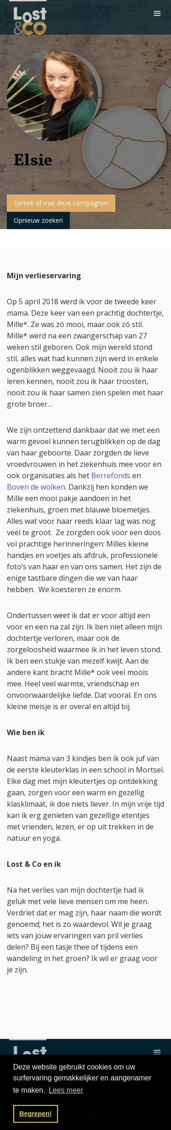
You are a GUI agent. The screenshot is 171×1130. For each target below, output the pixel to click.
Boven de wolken (36, 487)
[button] (157, 13)
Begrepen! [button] (35, 1113)
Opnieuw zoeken (38, 220)
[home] (28, 17)
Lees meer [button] (66, 1090)
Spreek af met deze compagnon (61, 203)
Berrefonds (111, 475)
